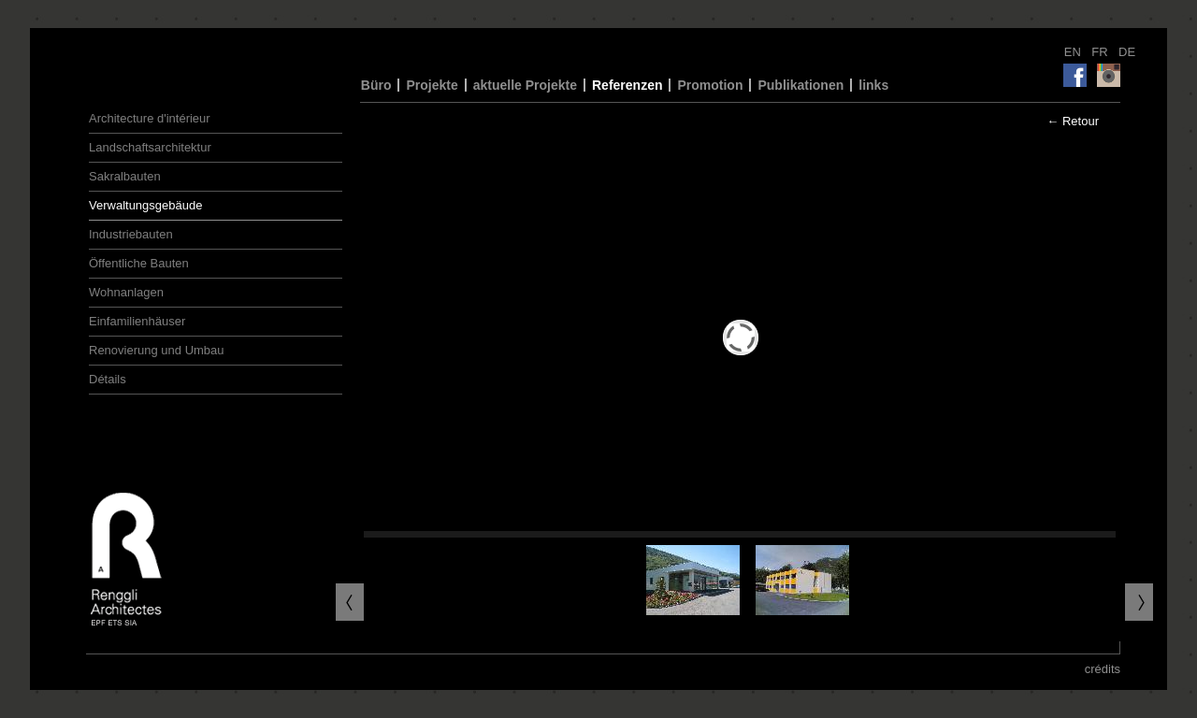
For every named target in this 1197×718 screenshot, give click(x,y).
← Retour (1072, 121)
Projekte (431, 85)
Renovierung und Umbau (156, 350)
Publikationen (800, 85)
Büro (376, 85)
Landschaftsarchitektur (150, 147)
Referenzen (627, 85)
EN (1074, 52)
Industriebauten (131, 234)
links (873, 85)
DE (1126, 52)
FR (1101, 52)
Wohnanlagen (126, 292)
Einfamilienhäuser (137, 321)
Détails (107, 379)
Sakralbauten (125, 176)
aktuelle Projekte (525, 85)
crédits (1102, 669)
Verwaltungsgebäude (145, 205)
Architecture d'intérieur (149, 118)
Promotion (710, 85)
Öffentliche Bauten (139, 263)
